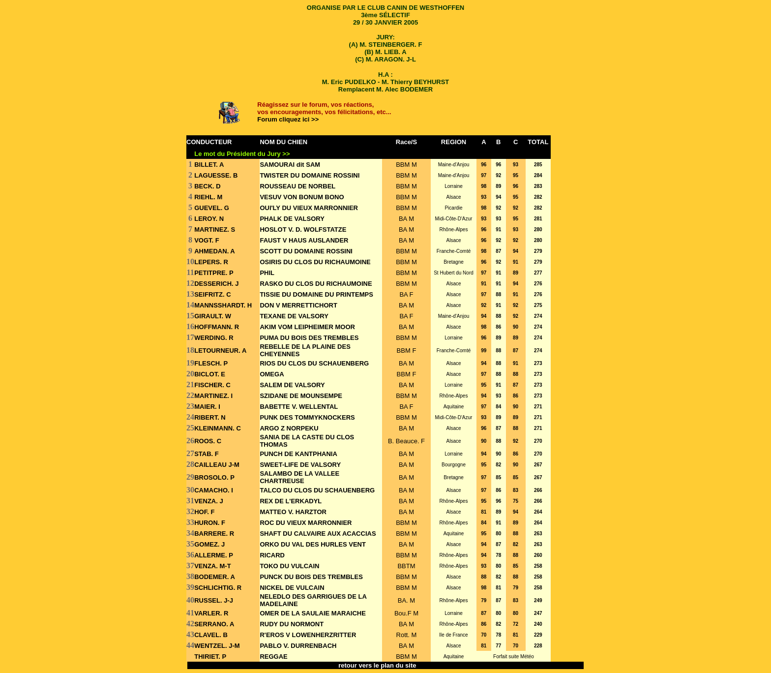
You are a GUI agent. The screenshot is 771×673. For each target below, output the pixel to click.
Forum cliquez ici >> (288, 119)
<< (424, 665)
